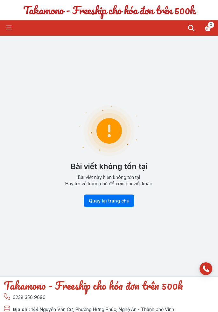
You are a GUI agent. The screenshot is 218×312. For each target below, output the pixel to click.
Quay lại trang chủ (109, 201)
